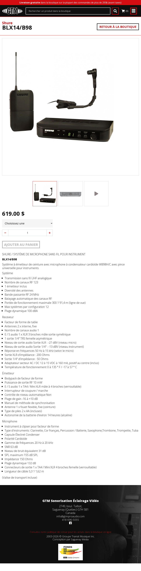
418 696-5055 (70, 520)
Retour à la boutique (116, 26)
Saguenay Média (80, 539)
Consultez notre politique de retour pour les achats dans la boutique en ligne (70, 532)
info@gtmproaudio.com (70, 516)
